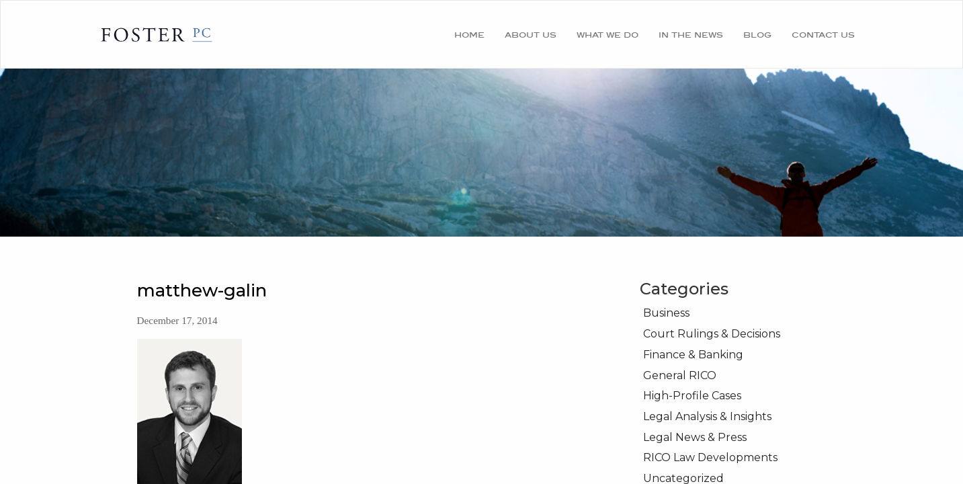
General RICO (679, 375)
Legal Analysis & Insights (707, 416)
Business (666, 313)
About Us (530, 34)
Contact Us (823, 34)
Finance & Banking (693, 354)
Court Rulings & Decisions (711, 333)
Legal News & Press (695, 437)
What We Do (607, 34)
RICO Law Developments (710, 457)
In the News (691, 34)
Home (469, 34)
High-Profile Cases (692, 395)
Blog (757, 34)
